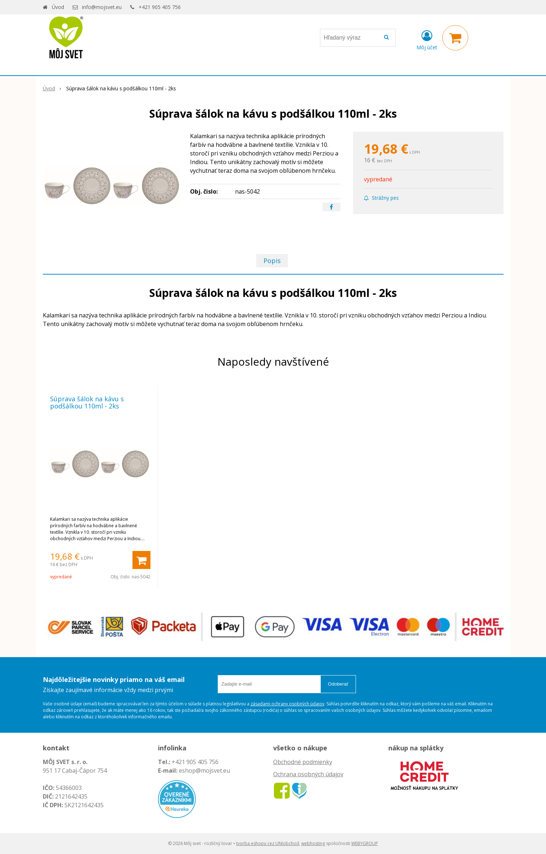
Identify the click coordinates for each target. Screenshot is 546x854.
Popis (272, 260)
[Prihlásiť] (426, 39)
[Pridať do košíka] (141, 560)
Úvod (58, 7)
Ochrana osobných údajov (308, 774)
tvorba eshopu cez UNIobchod (267, 843)
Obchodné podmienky (302, 762)
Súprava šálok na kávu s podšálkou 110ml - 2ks (87, 402)
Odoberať (338, 684)
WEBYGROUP (364, 843)
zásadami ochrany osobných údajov (287, 704)
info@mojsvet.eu (102, 7)
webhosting (313, 843)
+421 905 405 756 (160, 7)
